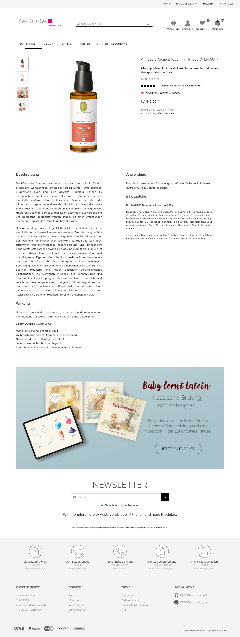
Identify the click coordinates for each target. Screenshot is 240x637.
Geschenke (119, 44)
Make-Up (68, 44)
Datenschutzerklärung (135, 605)
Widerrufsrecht (130, 600)
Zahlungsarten (77, 609)
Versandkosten (166, 113)
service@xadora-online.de (31, 605)
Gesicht (50, 44)
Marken (32, 44)
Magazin (208, 3)
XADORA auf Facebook (194, 595)
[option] (83, 107)
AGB (124, 609)
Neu (20, 44)
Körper (85, 44)
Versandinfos (76, 605)
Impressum (128, 595)
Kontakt (168, 3)
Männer (102, 44)
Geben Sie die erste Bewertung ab (181, 85)
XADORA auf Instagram (194, 602)
